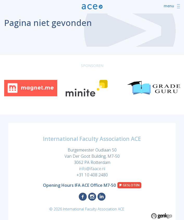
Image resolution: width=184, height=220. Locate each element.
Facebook (83, 196)
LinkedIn (101, 196)
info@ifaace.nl (92, 168)
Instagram (92, 196)
